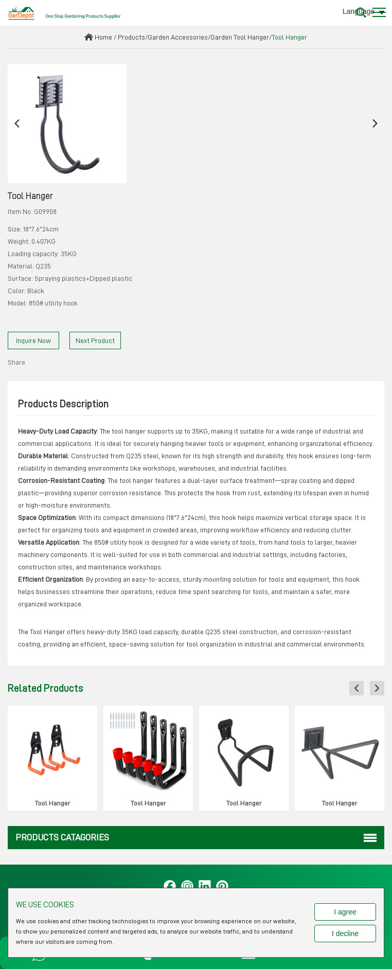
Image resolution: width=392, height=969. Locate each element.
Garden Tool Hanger (239, 37)
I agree (345, 912)
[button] (17, 123)
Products (131, 37)
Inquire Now (33, 340)
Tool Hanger (289, 37)
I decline (345, 933)
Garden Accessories (178, 37)
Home (103, 37)
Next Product (95, 340)
